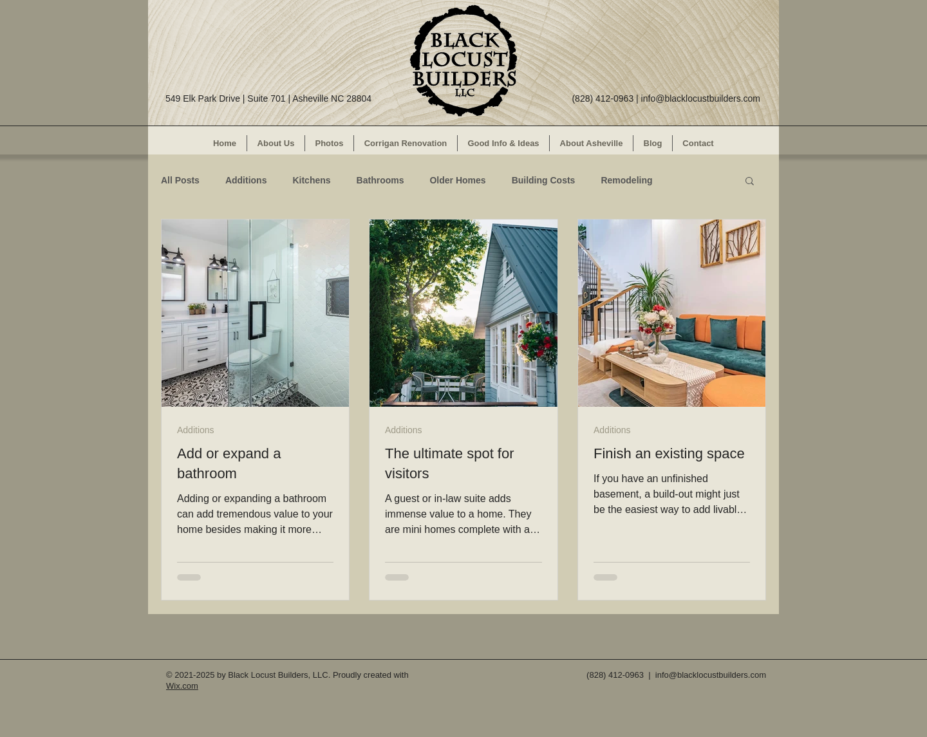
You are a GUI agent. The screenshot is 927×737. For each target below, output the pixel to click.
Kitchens (311, 180)
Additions (246, 180)
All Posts (180, 180)
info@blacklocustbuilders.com (700, 98)
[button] (750, 182)
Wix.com (182, 686)
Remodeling (626, 180)
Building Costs (544, 180)
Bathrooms (380, 180)
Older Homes (457, 180)
